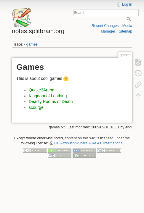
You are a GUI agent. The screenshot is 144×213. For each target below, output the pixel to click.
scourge (36, 107)
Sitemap (125, 31)
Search (129, 19)
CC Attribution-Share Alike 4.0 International (88, 143)
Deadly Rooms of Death (51, 101)
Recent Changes (105, 26)
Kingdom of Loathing (48, 95)
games (32, 44)
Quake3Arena (41, 90)
